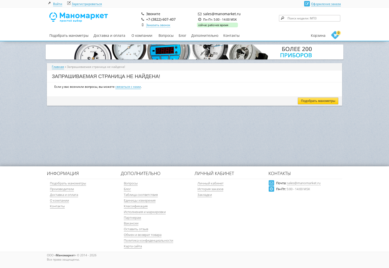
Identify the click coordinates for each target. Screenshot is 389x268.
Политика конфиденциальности (148, 240)
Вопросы (166, 35)
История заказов (210, 189)
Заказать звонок (158, 25)
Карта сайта (133, 246)
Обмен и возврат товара (143, 234)
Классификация (136, 206)
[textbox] (309, 18)
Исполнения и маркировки (145, 212)
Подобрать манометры (69, 35)
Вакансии (131, 223)
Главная (58, 67)
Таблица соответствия (141, 194)
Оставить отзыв (136, 229)
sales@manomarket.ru (304, 183)
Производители (62, 189)
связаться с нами (128, 87)
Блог (182, 35)
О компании (141, 35)
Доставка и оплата (109, 35)
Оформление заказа (326, 4)
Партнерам (132, 217)
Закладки (204, 194)
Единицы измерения (140, 200)
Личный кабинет (210, 183)
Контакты (231, 35)
